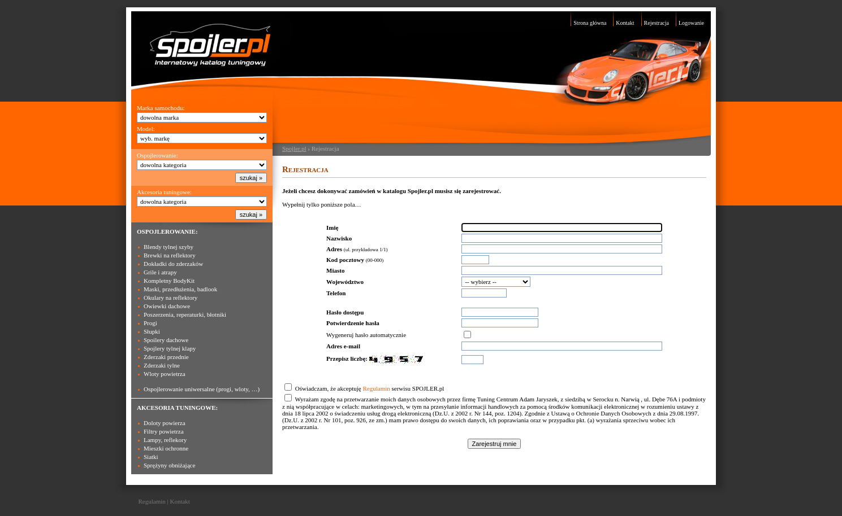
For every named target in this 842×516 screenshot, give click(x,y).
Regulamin (376, 388)
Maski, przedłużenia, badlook (180, 289)
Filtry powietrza (164, 431)
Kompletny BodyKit (169, 280)
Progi (150, 323)
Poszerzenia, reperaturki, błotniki (185, 314)
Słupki (152, 331)
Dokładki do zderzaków (173, 263)
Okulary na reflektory (170, 297)
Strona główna (589, 23)
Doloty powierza (164, 422)
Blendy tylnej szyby (168, 246)
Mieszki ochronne (166, 448)
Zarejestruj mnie (494, 443)
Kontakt (625, 23)
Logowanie (691, 23)
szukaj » (251, 177)
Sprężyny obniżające (169, 465)
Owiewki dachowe (167, 306)
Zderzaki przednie (166, 356)
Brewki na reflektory (170, 255)
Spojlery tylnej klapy (170, 348)
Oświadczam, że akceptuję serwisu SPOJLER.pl (369, 388)
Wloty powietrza (164, 373)
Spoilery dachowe (166, 339)
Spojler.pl (294, 148)
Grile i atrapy (160, 272)
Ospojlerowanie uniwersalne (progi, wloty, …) (202, 389)
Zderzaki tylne (162, 365)
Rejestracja (656, 23)
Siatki (151, 456)
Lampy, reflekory (165, 439)
